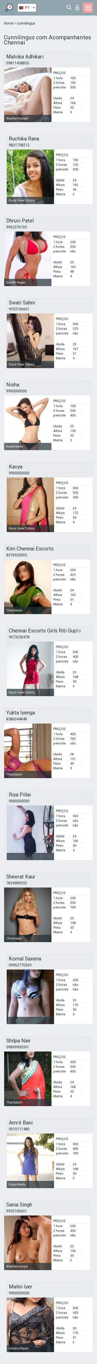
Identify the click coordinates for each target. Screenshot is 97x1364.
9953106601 (19, 309)
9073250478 (19, 637)
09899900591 (17, 1047)
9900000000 (16, 391)
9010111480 (19, 1129)
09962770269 (20, 965)
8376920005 (16, 555)
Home (9, 23)
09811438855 (17, 63)
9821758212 (19, 145)
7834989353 (16, 883)
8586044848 (16, 719)
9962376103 (16, 227)
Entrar (77, 7)
